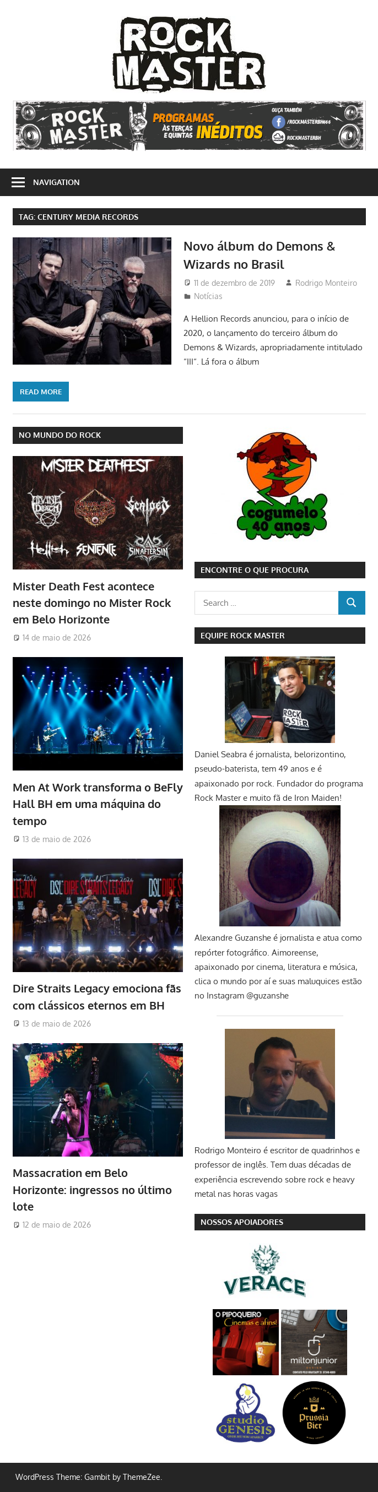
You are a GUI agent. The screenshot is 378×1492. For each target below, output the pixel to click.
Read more (41, 391)
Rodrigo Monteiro (326, 282)
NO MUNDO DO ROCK (60, 435)
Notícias (208, 296)
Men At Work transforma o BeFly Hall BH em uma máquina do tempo (98, 804)
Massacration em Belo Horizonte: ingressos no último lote (92, 1189)
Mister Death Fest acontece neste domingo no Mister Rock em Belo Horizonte (92, 603)
